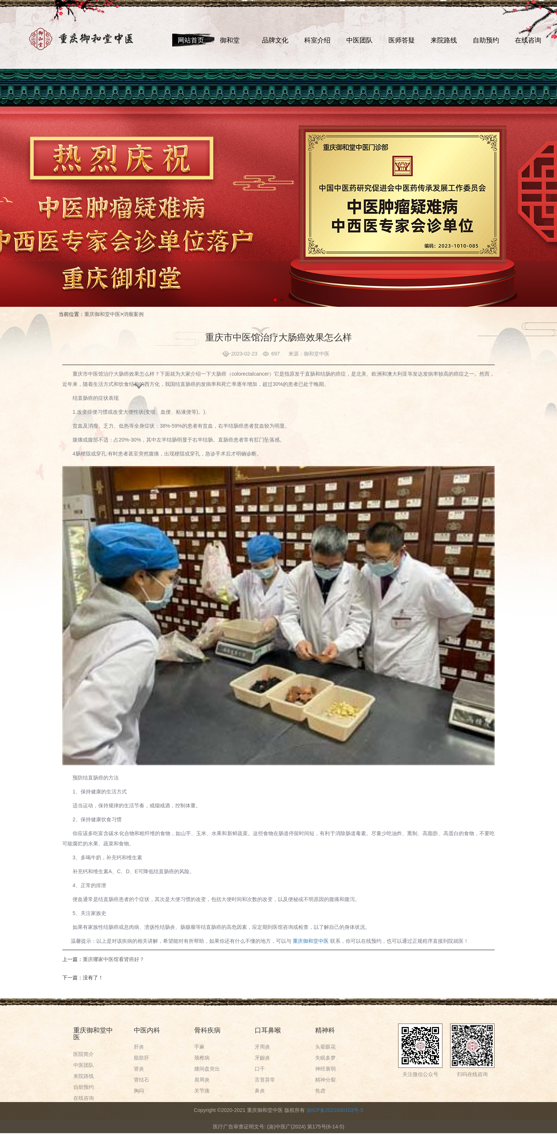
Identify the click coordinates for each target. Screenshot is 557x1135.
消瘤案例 (133, 314)
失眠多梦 (325, 1058)
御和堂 (230, 40)
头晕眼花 (325, 1047)
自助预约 (486, 40)
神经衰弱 (325, 1069)
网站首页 (191, 40)
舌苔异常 (265, 1080)
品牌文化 (275, 40)
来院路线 (444, 40)
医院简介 (83, 1054)
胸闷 (139, 1091)
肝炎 (139, 1047)
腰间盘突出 (207, 1069)
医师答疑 (401, 40)
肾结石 (141, 1080)
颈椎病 (202, 1058)
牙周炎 (262, 1047)
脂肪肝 (141, 1058)
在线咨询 (528, 40)
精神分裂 (325, 1080)
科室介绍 (317, 40)
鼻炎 (260, 1091)
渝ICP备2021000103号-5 (335, 1110)
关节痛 (202, 1091)
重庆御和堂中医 (102, 314)
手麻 (199, 1047)
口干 (260, 1069)
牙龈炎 (262, 1058)
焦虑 (320, 1091)
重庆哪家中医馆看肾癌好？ (113, 959)
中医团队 (359, 40)
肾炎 (139, 1069)
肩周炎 (202, 1080)
